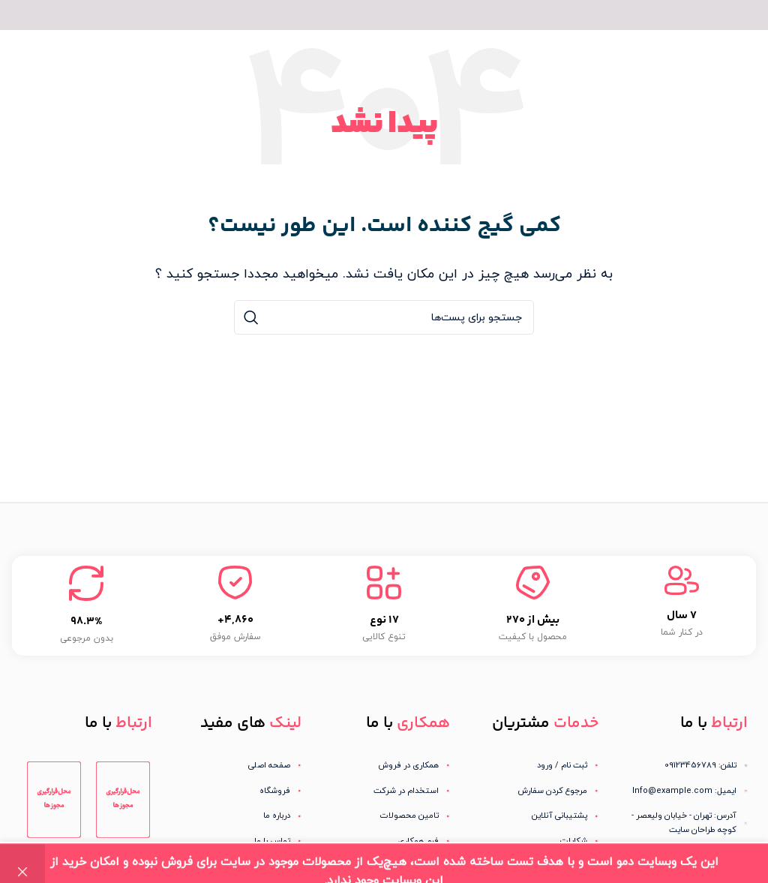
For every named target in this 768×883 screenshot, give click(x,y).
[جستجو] (384, 317)
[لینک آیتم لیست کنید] (532, 765)
